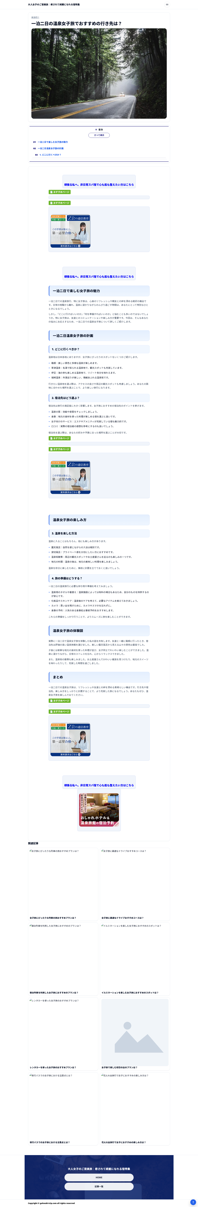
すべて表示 (99, 139)
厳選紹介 (35, 17)
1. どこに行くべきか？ (50, 159)
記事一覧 (99, 1186)
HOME (99, 1177)
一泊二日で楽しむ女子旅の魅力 (53, 146)
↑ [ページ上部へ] (193, 1202)
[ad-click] (99, 199)
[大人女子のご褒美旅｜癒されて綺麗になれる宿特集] (54, 4)
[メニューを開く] (167, 4)
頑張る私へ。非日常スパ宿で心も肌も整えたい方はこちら (99, 185)
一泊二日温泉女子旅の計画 (50, 152)
